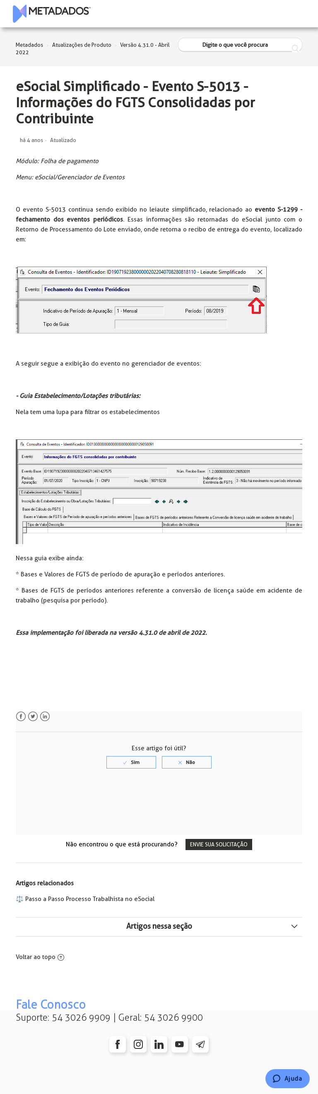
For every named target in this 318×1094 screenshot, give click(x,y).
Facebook (21, 716)
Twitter (33, 716)
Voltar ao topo (40, 957)
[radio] (131, 762)
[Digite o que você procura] (240, 45)
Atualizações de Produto (81, 45)
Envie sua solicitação (219, 844)
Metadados (29, 45)
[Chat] (287, 1078)
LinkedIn (45, 716)
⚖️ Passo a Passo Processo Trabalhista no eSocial (85, 899)
